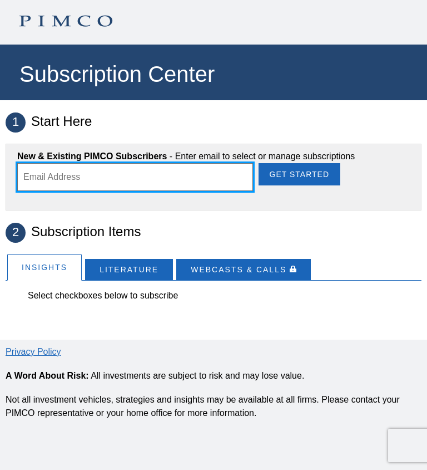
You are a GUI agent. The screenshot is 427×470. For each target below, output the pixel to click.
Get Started (299, 174)
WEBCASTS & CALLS (243, 269)
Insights (44, 267)
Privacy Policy (33, 351)
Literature (129, 269)
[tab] (44, 267)
